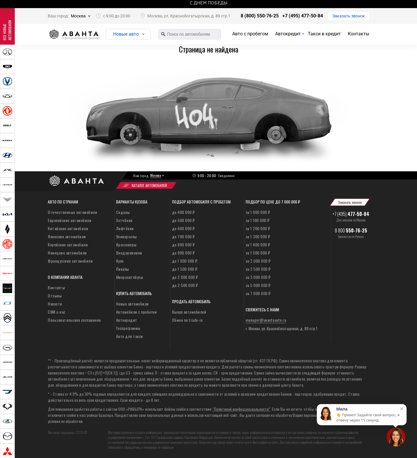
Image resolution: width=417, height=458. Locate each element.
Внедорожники (129, 253)
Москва (78, 16)
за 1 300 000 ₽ (258, 236)
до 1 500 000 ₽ (184, 269)
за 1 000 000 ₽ (258, 212)
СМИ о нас (56, 312)
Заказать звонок (348, 16)
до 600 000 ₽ (183, 228)
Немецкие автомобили (67, 253)
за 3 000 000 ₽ (258, 277)
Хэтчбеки (124, 220)
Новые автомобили (132, 304)
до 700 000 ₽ (183, 236)
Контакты (358, 34)
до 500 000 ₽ (183, 220)
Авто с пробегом (250, 34)
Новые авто (126, 34)
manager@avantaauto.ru (266, 320)
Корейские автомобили (68, 244)
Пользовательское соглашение (74, 320)
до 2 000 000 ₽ (185, 277)
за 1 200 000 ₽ (258, 228)
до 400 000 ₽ (183, 212)
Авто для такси (129, 336)
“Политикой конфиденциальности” (241, 409)
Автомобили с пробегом (136, 312)
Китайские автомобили (68, 228)
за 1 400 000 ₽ (258, 244)
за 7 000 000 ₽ (258, 293)
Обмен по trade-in (187, 320)
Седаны (123, 212)
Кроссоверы (126, 244)
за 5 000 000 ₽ (258, 285)
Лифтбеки (125, 228)
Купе (120, 261)
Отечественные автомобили (72, 212)
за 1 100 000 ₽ (258, 220)
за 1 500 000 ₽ (258, 253)
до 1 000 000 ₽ (184, 261)
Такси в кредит (324, 34)
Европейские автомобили (69, 220)
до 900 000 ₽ (183, 253)
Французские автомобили (70, 261)
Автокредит (288, 34)
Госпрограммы (128, 328)
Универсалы (126, 236)
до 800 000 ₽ (183, 244)
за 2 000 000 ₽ (258, 261)
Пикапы (122, 269)
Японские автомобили (67, 236)
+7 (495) (350, 213)
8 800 (351, 230)
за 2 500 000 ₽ (258, 269)
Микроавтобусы (129, 277)
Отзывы (55, 295)
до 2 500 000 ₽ (185, 285)
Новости (55, 304)
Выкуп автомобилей (189, 312)
